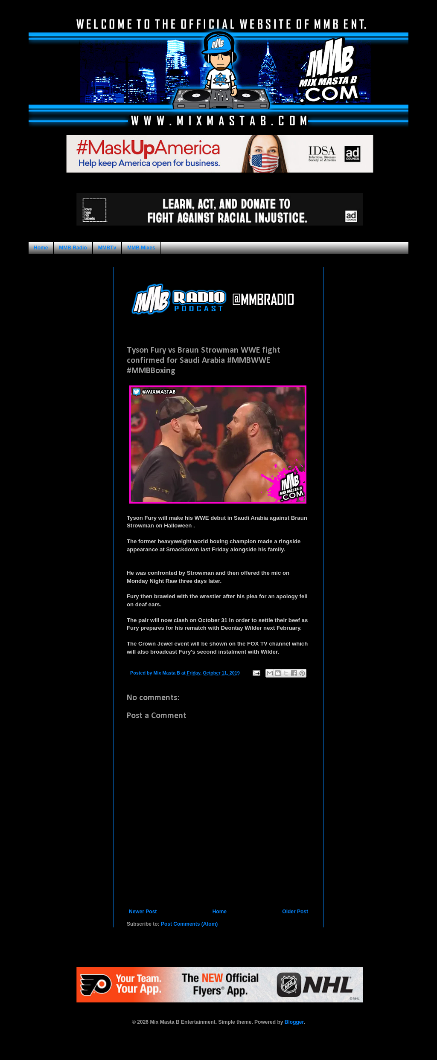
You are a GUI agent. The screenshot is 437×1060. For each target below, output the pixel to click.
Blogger (294, 1022)
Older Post (295, 912)
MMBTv (107, 248)
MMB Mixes (141, 248)
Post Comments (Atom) (189, 924)
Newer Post (143, 912)
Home (41, 248)
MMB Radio (73, 248)
